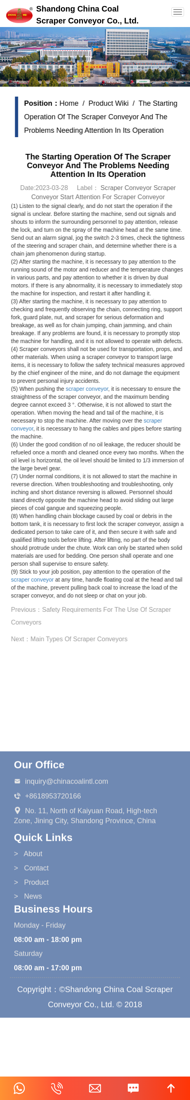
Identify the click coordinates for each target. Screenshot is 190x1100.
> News (28, 937)
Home (73, 103)
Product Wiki (113, 103)
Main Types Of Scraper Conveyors (83, 639)
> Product (31, 923)
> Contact (31, 908)
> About (28, 894)
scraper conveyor (91, 389)
